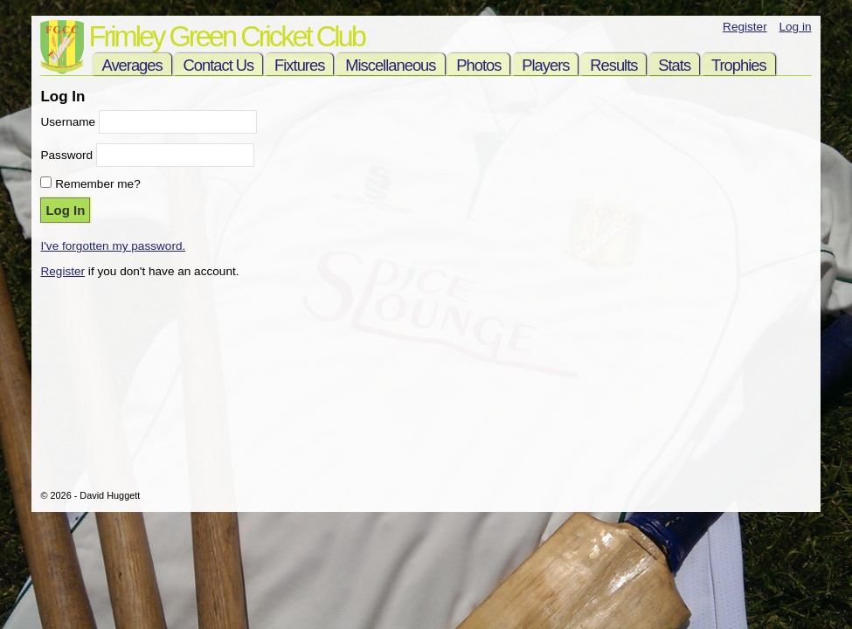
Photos (478, 65)
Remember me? (97, 183)
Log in (795, 26)
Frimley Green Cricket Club (226, 36)
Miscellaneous (390, 65)
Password (66, 155)
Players (545, 65)
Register (745, 26)
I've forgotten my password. (112, 245)
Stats (674, 65)
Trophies (738, 65)
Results (613, 65)
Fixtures (299, 65)
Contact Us (218, 65)
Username (67, 121)
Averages (131, 65)
